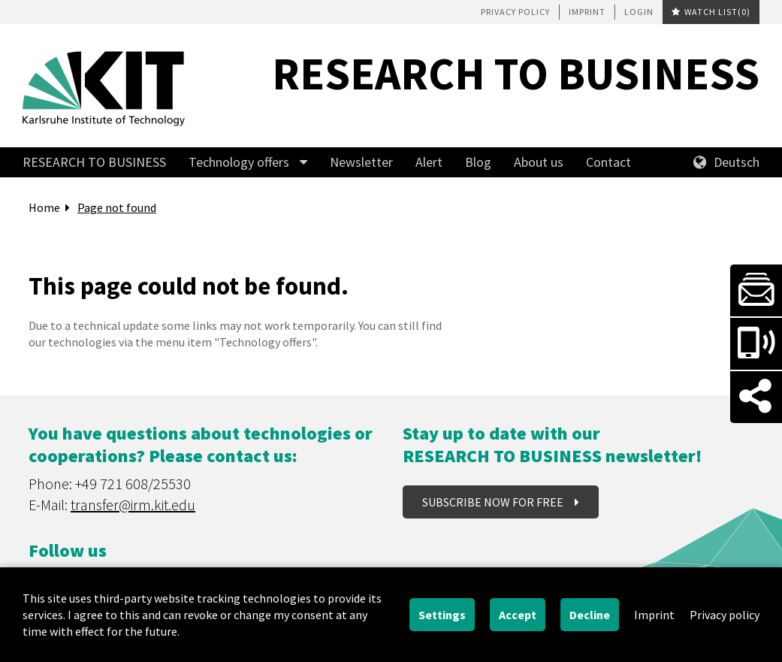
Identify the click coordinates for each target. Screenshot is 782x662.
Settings (442, 614)
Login (639, 11)
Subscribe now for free (494, 501)
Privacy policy (515, 11)
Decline (589, 614)
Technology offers (239, 162)
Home (44, 207)
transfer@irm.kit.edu (133, 504)
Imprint (587, 11)
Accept (517, 614)
